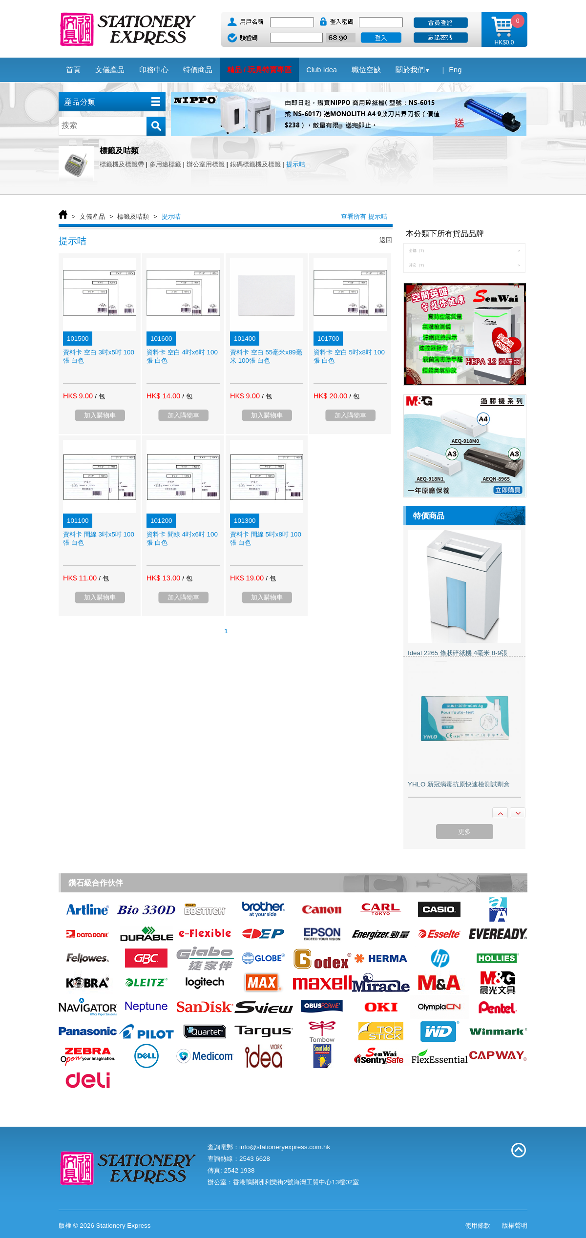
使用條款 (477, 1225)
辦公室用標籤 (206, 164)
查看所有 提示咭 (364, 216)
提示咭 (295, 164)
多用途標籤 (165, 164)
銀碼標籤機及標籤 (255, 164)
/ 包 (100, 396)
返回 (385, 240)
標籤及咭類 (133, 216)
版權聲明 (514, 1225)
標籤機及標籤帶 (122, 164)
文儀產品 (92, 216)
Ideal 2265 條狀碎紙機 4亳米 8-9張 (457, 653)
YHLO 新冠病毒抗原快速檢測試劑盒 (459, 784)
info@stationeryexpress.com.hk (284, 1147)
